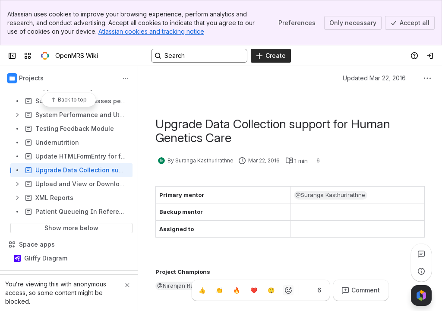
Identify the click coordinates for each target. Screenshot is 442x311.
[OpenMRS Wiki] (45, 56)
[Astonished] (271, 290)
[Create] (271, 56)
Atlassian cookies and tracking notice (151, 31)
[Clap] (219, 290)
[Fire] (236, 290)
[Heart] (254, 290)
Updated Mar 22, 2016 (374, 78)
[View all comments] (421, 254)
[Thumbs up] (202, 290)
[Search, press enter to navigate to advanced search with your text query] (199, 56)
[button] (331, 195)
